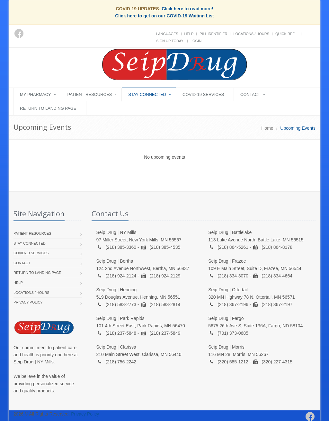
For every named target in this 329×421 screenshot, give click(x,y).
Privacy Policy (28, 302)
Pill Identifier (213, 34)
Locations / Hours (251, 34)
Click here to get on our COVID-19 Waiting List (164, 15)
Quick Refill (287, 34)
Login (196, 41)
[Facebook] (18, 33)
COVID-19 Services (203, 94)
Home (267, 128)
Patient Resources (89, 94)
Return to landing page (48, 108)
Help (189, 34)
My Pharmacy (35, 94)
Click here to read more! (187, 8)
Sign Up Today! (170, 41)
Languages (167, 34)
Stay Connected (147, 94)
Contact (250, 94)
